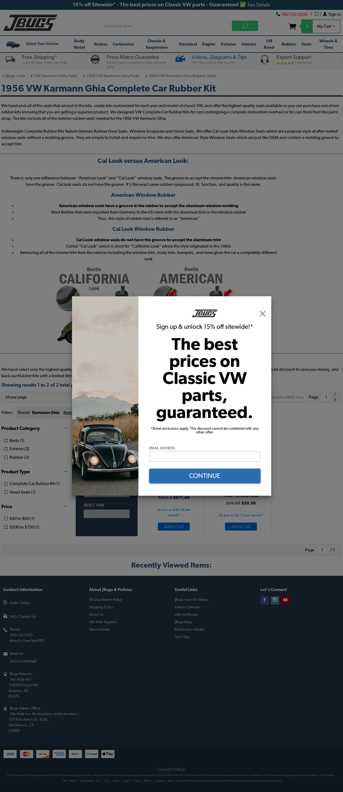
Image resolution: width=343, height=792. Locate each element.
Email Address (162, 448)
